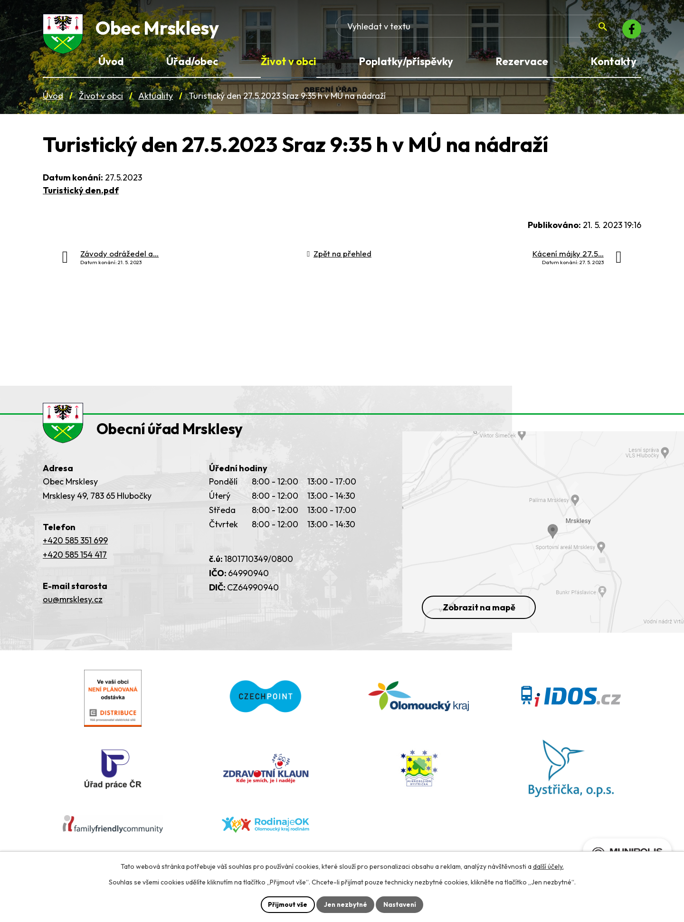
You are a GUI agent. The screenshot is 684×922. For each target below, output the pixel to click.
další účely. (548, 866)
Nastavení (401, 904)
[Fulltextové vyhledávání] (542, 30)
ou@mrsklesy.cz (73, 610)
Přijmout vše (286, 904)
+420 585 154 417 (75, 566)
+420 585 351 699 (75, 551)
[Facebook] (629, 30)
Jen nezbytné (345, 904)
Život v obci (101, 99)
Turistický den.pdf (81, 193)
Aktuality (155, 99)
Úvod (53, 99)
